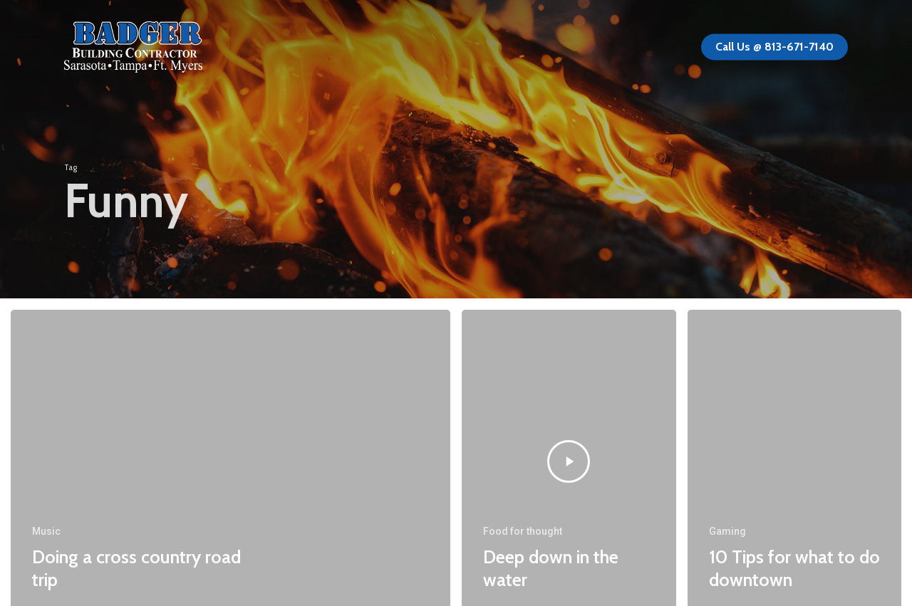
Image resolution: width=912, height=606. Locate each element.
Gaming (727, 531)
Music (46, 531)
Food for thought (522, 531)
